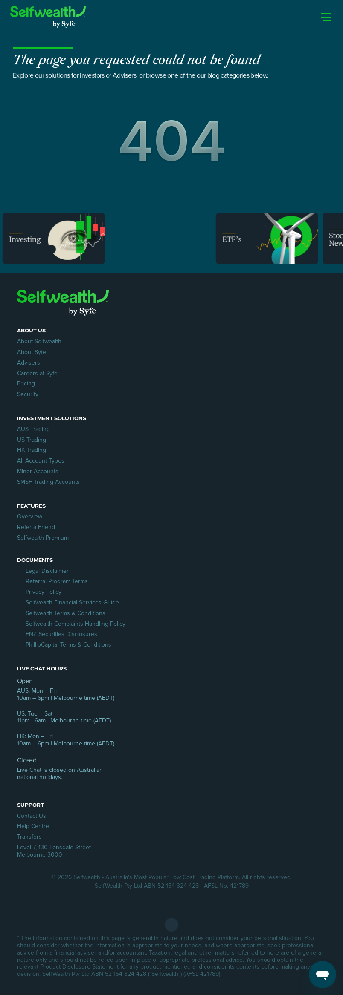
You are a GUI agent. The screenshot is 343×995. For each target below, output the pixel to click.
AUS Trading (33, 429)
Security (27, 394)
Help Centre (33, 826)
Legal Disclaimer (47, 571)
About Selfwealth (39, 341)
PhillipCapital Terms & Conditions (68, 644)
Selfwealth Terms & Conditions (65, 613)
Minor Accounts (37, 471)
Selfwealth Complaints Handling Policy (75, 623)
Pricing (26, 383)
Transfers (29, 836)
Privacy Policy (43, 591)
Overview (29, 516)
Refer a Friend (36, 527)
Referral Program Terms (57, 581)
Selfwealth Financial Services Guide (72, 602)
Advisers (28, 362)
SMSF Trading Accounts (48, 482)
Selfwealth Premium (43, 537)
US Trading (31, 439)
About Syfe (31, 352)
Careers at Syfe (37, 373)
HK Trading (31, 450)
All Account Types (40, 460)
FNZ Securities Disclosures (61, 634)
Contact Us (31, 816)
